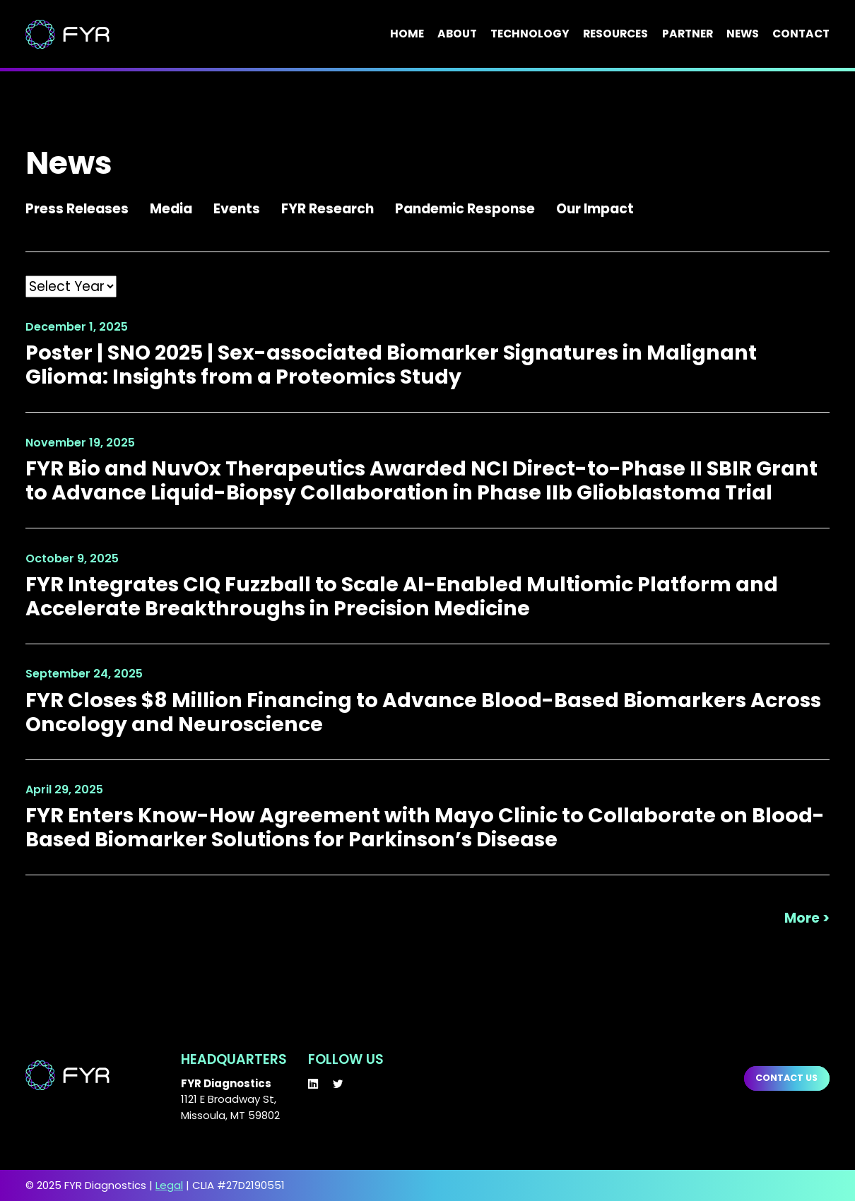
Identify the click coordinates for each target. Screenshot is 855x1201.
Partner (687, 34)
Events (236, 208)
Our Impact (595, 208)
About (457, 34)
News (742, 34)
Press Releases (77, 208)
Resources (615, 34)
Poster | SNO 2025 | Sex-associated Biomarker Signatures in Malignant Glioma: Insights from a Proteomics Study (391, 364)
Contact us (786, 1078)
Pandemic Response (465, 208)
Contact (801, 34)
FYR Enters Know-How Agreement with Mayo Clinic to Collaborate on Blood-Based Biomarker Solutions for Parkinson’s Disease (425, 827)
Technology (530, 34)
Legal (169, 1185)
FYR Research (327, 208)
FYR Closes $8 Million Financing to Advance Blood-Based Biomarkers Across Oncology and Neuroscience (423, 712)
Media (171, 208)
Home (407, 34)
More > (807, 919)
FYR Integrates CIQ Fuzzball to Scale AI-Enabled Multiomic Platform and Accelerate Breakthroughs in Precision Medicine (401, 596)
